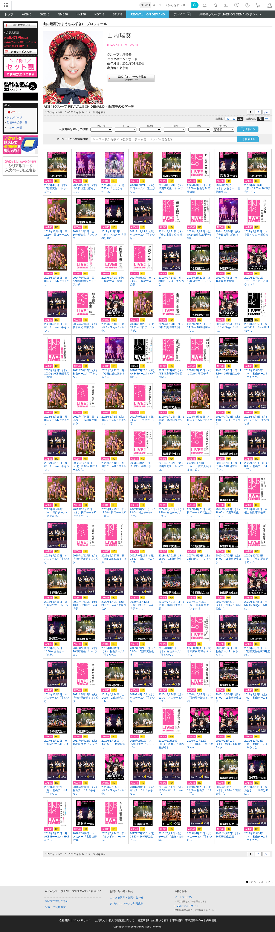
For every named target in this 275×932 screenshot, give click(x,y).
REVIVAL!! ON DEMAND (148, 14)
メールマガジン (183, 897)
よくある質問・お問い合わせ (126, 897)
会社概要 (64, 920)
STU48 (117, 14)
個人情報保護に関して (121, 920)
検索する (250, 139)
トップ (8, 14)
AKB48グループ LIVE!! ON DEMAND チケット (230, 14)
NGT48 (99, 14)
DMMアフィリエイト (186, 906)
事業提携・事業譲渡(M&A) (187, 920)
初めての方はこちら (56, 901)
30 (227, 118)
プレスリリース (82, 920)
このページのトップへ (259, 882)
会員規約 (100, 920)
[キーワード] (171, 5)
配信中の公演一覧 (17, 122)
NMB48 (63, 14)
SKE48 (44, 14)
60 (234, 118)
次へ (266, 112)
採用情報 (211, 920)
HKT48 (81, 14)
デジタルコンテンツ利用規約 (126, 903)
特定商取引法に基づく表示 (153, 920)
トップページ (14, 117)
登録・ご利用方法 (55, 907)
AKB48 (26, 14)
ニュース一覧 (14, 127)
